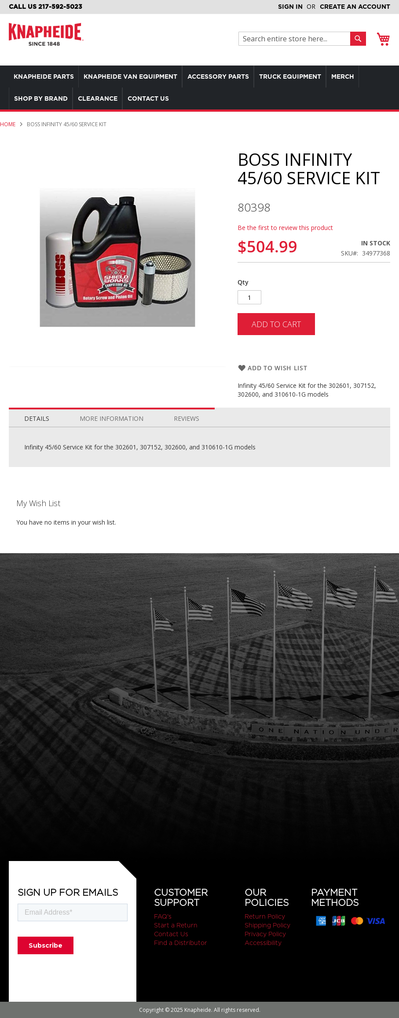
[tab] (37, 416)
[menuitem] (45, 77)
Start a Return (176, 925)
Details (36, 418)
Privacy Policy (265, 934)
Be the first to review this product (285, 227)
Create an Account (355, 6)
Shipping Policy (267, 925)
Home (7, 124)
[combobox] (296, 39)
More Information (111, 418)
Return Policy (265, 916)
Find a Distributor (180, 942)
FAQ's (163, 916)
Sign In (290, 6)
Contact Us (171, 934)
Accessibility (263, 942)
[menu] (199, 87)
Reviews (186, 418)
